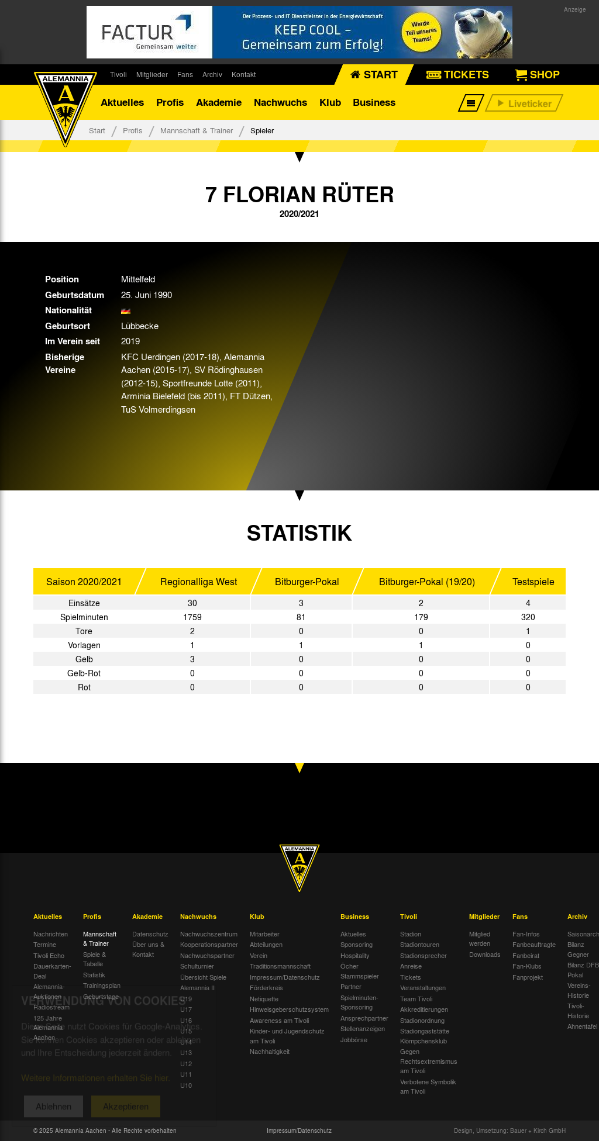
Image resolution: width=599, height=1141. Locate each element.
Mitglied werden (479, 938)
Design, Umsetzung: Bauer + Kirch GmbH (510, 1130)
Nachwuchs (280, 102)
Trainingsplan (102, 985)
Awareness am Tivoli (279, 1020)
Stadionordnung (422, 1020)
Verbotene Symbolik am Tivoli (428, 1086)
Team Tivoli (416, 998)
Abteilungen (266, 944)
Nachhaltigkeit (270, 1051)
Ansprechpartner (364, 1017)
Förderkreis (266, 987)
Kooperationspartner (209, 944)
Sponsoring (356, 944)
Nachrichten (50, 933)
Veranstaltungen (423, 987)
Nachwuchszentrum (208, 933)
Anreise (411, 965)
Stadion (410, 933)
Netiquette (264, 998)
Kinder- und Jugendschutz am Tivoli (287, 1035)
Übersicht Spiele (203, 976)
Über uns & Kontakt (148, 949)
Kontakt (244, 74)
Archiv (212, 74)
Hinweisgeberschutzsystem (289, 1009)
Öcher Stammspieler (359, 970)
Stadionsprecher (423, 955)
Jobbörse (353, 1039)
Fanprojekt (527, 976)
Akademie (219, 102)
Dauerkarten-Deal (52, 970)
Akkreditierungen (424, 1009)
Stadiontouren (419, 944)
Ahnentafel (582, 1026)
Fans (185, 74)
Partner (351, 986)
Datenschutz (150, 933)
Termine (44, 944)
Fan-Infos (526, 933)
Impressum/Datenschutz (285, 976)
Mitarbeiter (265, 933)
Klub (330, 102)
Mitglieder (152, 74)
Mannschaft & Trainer (196, 130)
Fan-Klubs (527, 965)
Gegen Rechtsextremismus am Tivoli (428, 1060)
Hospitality (355, 955)
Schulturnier (197, 965)
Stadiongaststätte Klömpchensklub (424, 1035)
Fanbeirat (525, 955)
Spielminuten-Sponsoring (359, 1002)
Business (374, 102)
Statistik (94, 974)
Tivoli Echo (48, 955)
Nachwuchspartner (207, 955)
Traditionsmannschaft (280, 965)
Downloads (485, 954)
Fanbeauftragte (534, 944)
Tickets (410, 976)
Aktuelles (122, 102)
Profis (170, 102)
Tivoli (118, 74)
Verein (258, 955)
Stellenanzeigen (362, 1028)
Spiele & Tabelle (94, 959)
